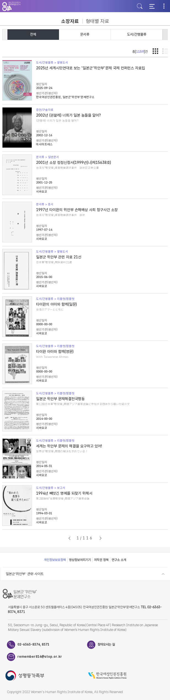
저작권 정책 (101, 560)
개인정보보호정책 (55, 560)
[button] (165, 34)
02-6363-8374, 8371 (33, 644)
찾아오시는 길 (106, 644)
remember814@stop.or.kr (39, 657)
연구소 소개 (119, 560)
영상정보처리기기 (80, 560)
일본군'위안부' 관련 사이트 (25, 574)
